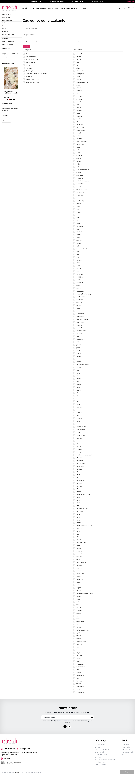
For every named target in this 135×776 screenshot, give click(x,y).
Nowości (25, 8)
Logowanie (125, 744)
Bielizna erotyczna (7, 20)
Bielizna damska (41, 8)
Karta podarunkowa (8, 42)
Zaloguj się (6, 121)
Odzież (32, 8)
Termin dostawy (100, 762)
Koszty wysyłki (99, 752)
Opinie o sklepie (100, 744)
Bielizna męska (65, 8)
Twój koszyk (126, 749)
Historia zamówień (128, 752)
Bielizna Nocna (53, 8)
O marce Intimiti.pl (101, 764)
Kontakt (97, 747)
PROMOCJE (83, 8)
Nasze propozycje (8, 63)
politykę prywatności (64, 721)
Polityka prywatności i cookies (105, 759)
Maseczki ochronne (8, 44)
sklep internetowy (27, 772)
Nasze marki (130, 2)
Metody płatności (101, 754)
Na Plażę (74, 8)
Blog (123, 754)
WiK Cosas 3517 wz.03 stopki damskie (11, 92)
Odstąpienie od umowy (102, 749)
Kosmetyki (5, 31)
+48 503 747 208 (8, 748)
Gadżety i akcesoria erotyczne (8, 35)
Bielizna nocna (6, 17)
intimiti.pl (17, 772)
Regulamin (98, 757)
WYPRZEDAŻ (5, 39)
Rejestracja (126, 747)
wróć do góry (127, 771)
